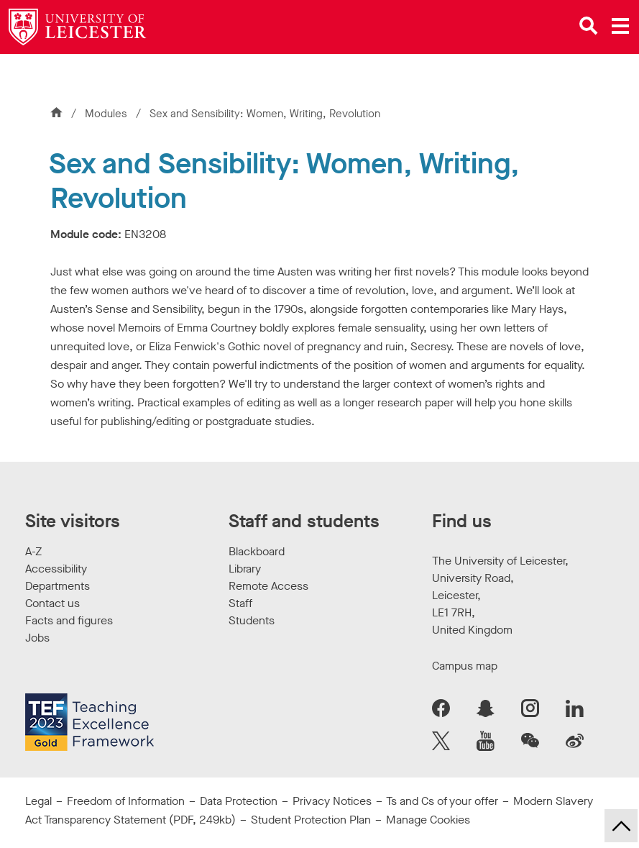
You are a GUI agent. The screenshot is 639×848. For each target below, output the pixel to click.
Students (252, 620)
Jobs (37, 637)
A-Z (33, 551)
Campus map (464, 665)
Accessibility (56, 568)
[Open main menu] (620, 26)
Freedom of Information (126, 800)
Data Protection (238, 800)
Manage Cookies (428, 819)
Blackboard (257, 551)
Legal (38, 800)
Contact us (52, 603)
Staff (240, 603)
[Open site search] (589, 26)
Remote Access (268, 585)
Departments (57, 585)
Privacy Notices (332, 800)
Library (245, 568)
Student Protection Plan (311, 819)
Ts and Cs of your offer (442, 800)
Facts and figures (69, 620)
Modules (107, 113)
